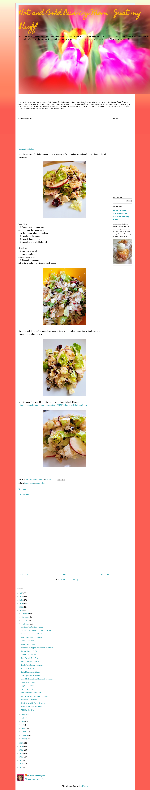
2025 (21, 597)
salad (43, 483)
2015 (21, 760)
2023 (21, 604)
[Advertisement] (64, 134)
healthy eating (29, 483)
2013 (21, 767)
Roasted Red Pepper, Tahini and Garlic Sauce (37, 648)
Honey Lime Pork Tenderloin (31, 707)
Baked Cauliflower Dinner (30, 672)
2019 (21, 746)
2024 (21, 600)
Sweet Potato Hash (28, 682)
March (24, 732)
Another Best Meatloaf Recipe (32, 627)
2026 (21, 593)
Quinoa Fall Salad (27, 641)
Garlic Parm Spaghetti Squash (32, 665)
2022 (21, 607)
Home (64, 574)
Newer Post (24, 574)
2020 (21, 743)
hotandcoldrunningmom (36, 776)
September (26, 624)
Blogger (85, 786)
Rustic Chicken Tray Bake (30, 662)
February (25, 735)
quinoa (37, 483)
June (23, 721)
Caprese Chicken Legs (29, 689)
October (25, 620)
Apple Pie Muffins (27, 686)
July (23, 718)
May (23, 725)
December (25, 613)
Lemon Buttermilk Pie (29, 651)
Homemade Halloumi (29, 644)
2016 (21, 757)
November (25, 617)
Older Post (105, 574)
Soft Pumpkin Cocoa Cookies (31, 693)
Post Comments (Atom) (69, 580)
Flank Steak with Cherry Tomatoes (33, 703)
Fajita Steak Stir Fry (28, 668)
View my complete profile (34, 779)
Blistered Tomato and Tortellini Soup (34, 696)
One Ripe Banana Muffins (30, 675)
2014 (21, 764)
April (24, 728)
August (24, 714)
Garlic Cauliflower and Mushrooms (34, 634)
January (25, 739)
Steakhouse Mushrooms (29, 700)
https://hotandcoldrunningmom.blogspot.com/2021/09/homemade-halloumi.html (53, 405)
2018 (21, 750)
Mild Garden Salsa (28, 710)
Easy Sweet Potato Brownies (31, 637)
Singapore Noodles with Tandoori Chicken (36, 630)
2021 (21, 610)
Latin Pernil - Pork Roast (30, 658)
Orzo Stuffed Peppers (28, 655)
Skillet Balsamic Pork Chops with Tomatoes (37, 679)
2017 (21, 753)
